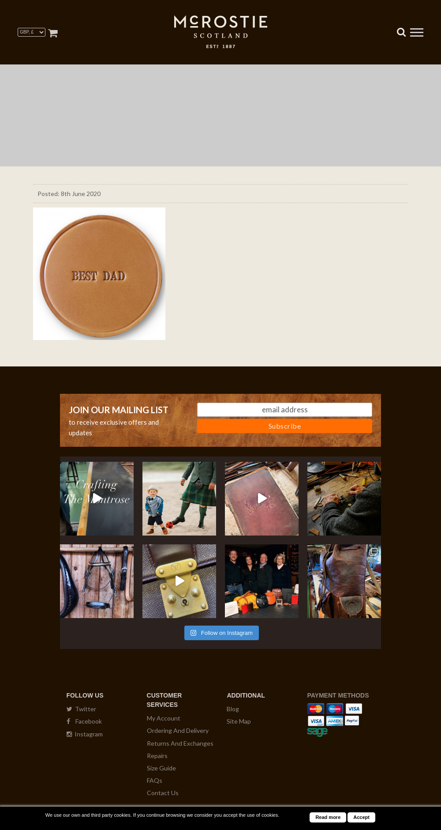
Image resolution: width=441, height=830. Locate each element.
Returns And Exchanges (180, 743)
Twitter (81, 709)
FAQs (154, 780)
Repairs (157, 755)
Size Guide (161, 768)
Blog (233, 709)
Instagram (85, 734)
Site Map (239, 721)
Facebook (84, 721)
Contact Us (163, 792)
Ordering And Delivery (178, 730)
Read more (327, 817)
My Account (163, 718)
